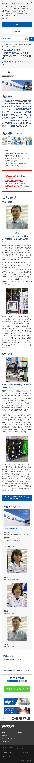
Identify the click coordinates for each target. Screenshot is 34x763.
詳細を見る (16, 31)
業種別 (3, 732)
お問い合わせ (5, 741)
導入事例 (9, 44)
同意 (17, 24)
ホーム (3, 44)
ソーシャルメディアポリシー (25, 753)
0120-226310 (17, 678)
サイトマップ (6, 756)
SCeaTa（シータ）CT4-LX (12, 659)
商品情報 (19, 732)
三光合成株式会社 (11, 528)
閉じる (31, 2)
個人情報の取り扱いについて (9, 748)
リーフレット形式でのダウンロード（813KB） (16, 497)
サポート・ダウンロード (8, 738)
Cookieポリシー (7, 752)
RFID (18, 735)
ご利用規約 (21, 748)
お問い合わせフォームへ (17, 689)
